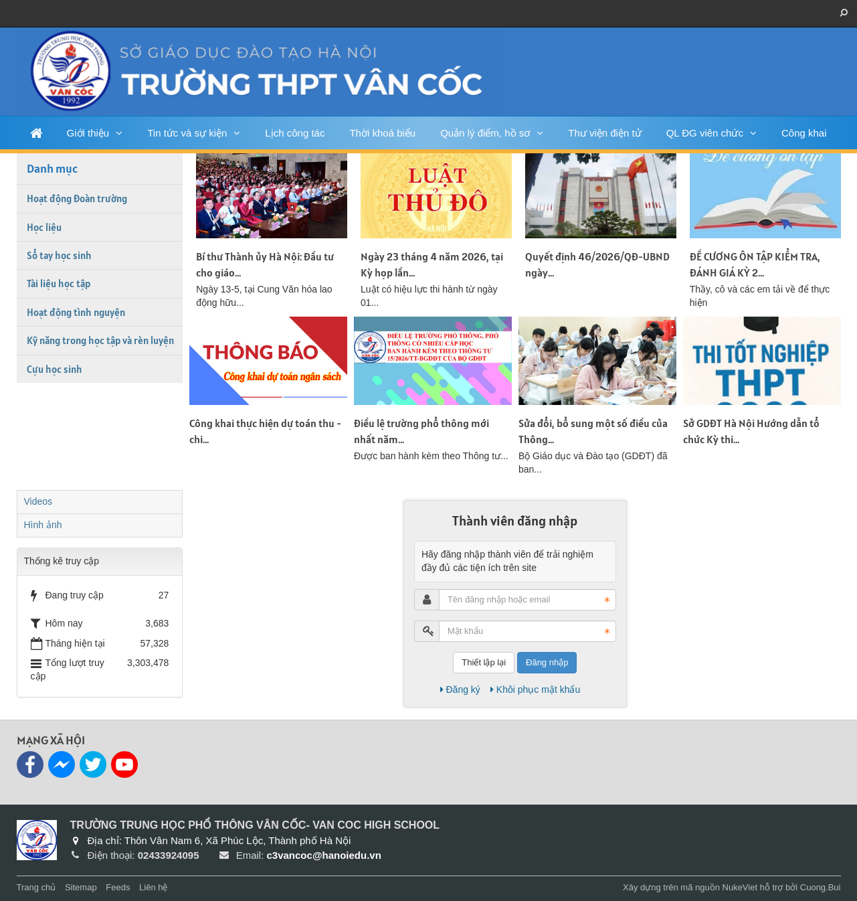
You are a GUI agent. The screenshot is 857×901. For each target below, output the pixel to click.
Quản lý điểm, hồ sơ (485, 133)
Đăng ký (460, 689)
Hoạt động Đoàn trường (77, 198)
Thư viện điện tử (604, 133)
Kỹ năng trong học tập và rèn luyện (100, 340)
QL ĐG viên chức (704, 133)
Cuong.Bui (820, 887)
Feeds (118, 887)
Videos (38, 501)
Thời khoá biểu (382, 133)
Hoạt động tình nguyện (76, 312)
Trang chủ (36, 887)
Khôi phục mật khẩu (535, 689)
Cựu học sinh (54, 369)
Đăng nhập (547, 662)
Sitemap (81, 887)
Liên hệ (153, 887)
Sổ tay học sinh (59, 255)
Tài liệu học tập (58, 283)
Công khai (804, 133)
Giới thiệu (88, 133)
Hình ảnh (43, 524)
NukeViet (740, 887)
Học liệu (44, 227)
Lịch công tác (294, 133)
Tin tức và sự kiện (187, 133)
